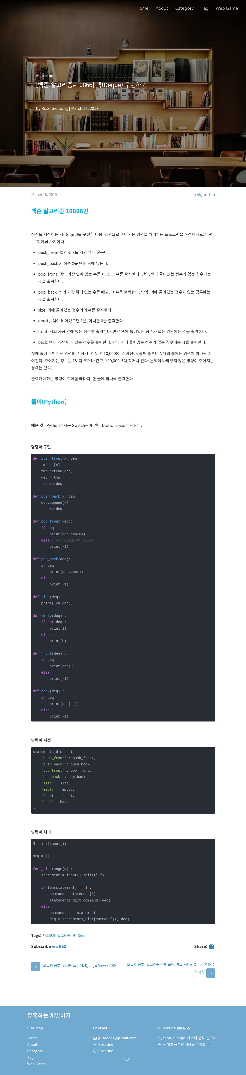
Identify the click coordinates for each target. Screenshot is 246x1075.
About (162, 8)
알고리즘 (63, 935)
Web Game (227, 8)
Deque (83, 935)
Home (142, 8)
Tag (205, 8)
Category (184, 8)
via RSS (59, 946)
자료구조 (48, 935)
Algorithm (206, 194)
